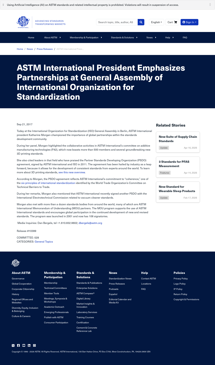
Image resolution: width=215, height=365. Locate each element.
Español (113, 294)
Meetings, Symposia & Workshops (55, 300)
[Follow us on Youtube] (23, 345)
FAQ (185, 37)
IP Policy (178, 289)
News (150, 37)
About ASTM (52, 37)
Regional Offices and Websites (22, 301)
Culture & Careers (21, 316)
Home (31, 37)
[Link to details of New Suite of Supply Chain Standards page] (178, 142)
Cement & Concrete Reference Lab (86, 329)
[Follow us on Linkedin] (29, 345)
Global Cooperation (22, 283)
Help (169, 37)
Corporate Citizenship (23, 289)
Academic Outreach (54, 306)
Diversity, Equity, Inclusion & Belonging (25, 309)
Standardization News (120, 278)
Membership (50, 282)
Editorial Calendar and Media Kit (120, 301)
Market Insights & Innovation (85, 305)
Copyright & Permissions (186, 299)
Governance (18, 278)
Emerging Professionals (56, 312)
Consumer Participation (56, 322)
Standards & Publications (89, 282)
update (164, 147)
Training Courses (85, 317)
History (15, 294)
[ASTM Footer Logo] (16, 263)
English (155, 22)
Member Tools (51, 293)
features (164, 172)
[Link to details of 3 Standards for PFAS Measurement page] (178, 167)
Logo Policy (180, 283)
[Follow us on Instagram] (34, 345)
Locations (146, 283)
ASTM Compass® (85, 293)
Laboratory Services (86, 312)
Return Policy (180, 294)
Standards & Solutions (124, 37)
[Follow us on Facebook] (18, 345)
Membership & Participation (85, 37)
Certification (82, 322)
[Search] (117, 22)
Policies (179, 273)
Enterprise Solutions (86, 288)
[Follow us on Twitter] (13, 345)
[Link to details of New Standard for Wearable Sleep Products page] (178, 192)
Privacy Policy (181, 278)
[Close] (210, 4)
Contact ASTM (148, 278)
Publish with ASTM (53, 317)
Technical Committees (55, 288)
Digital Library (83, 298)
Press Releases (45, 48)
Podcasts (113, 289)
